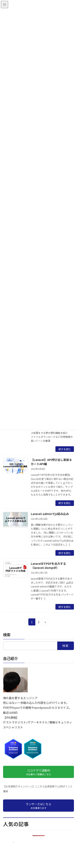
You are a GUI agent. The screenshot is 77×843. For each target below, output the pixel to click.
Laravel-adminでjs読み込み (50, 514)
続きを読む (65, 449)
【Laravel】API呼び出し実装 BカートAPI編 (51, 462)
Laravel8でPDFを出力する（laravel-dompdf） (48, 565)
